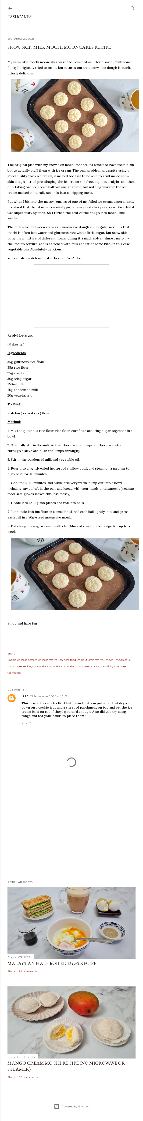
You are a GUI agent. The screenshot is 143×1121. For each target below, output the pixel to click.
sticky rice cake (116, 666)
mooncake (14, 666)
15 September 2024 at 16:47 (48, 696)
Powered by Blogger (71, 1106)
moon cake (123, 660)
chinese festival (48, 660)
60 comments (28, 1077)
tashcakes (14, 672)
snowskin (53, 666)
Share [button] (11, 653)
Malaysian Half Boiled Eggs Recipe (51, 963)
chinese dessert (27, 660)
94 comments (28, 971)
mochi (110, 660)
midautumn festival (90, 660)
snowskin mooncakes (75, 666)
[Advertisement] (71, 836)
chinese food (68, 660)
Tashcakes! (19, 16)
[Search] (133, 7)
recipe (27, 666)
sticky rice (97, 666)
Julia (25, 696)
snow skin (39, 666)
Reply (26, 723)
